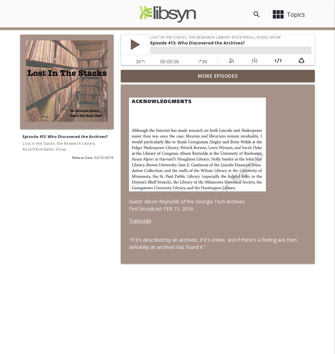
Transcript (140, 220)
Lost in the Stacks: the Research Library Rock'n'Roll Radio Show (59, 146)
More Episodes (218, 76)
